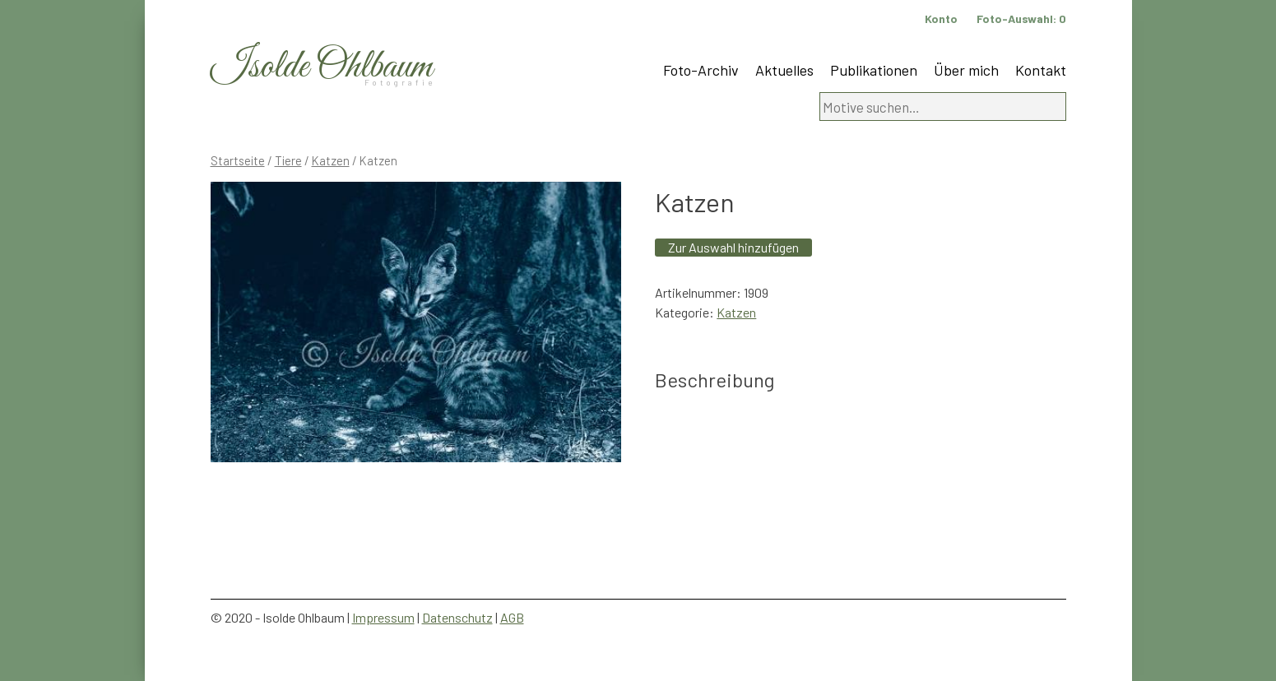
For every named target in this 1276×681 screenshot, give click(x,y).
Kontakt (1040, 70)
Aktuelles (784, 70)
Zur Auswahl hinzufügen (733, 247)
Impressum (383, 617)
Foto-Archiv (701, 70)
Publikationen (873, 70)
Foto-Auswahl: (1021, 18)
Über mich (966, 70)
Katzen (331, 160)
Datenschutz (457, 617)
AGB (512, 617)
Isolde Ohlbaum (322, 67)
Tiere (288, 160)
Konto (941, 18)
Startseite (238, 160)
